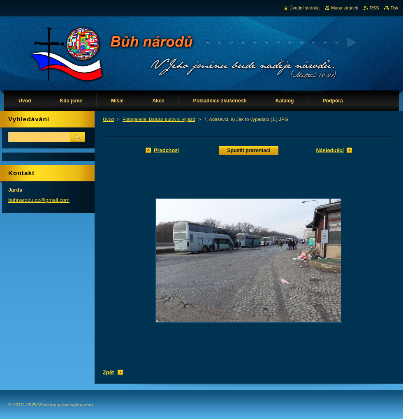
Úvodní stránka (305, 7)
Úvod (108, 119)
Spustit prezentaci (249, 150)
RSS (374, 7)
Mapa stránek (344, 7)
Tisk (394, 7)
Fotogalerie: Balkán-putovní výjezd (159, 119)
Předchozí (166, 150)
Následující (330, 150)
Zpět (108, 372)
